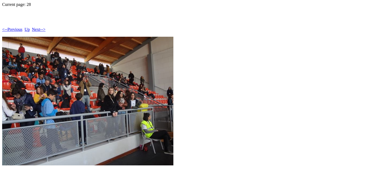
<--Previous (12, 29)
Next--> (38, 29)
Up (27, 29)
